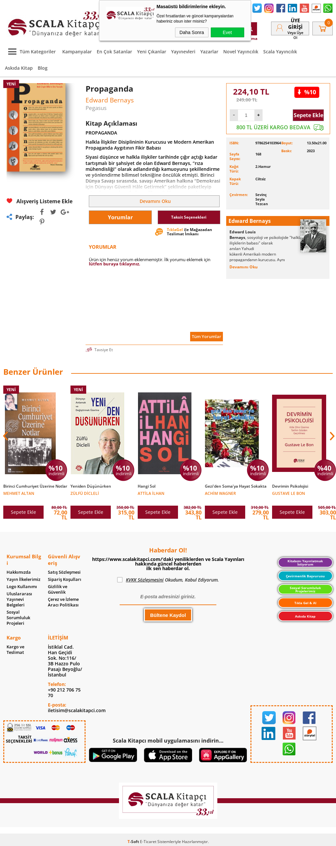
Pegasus (96, 108)
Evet (227, 32)
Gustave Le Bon (288, 493)
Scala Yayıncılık (280, 51)
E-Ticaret (148, 841)
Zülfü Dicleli (84, 493)
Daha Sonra (192, 32)
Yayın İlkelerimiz (23, 579)
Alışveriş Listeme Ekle (39, 201)
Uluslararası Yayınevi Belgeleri (19, 599)
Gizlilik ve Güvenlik (57, 589)
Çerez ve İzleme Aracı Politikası (63, 602)
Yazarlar (209, 51)
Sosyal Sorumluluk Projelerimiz (305, 589)
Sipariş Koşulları (64, 579)
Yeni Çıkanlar (151, 51)
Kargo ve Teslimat (15, 649)
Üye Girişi (295, 23)
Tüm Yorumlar (206, 336)
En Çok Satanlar (114, 51)
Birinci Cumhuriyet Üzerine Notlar (35, 486)
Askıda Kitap (19, 68)
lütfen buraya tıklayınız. (114, 264)
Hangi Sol (146, 486)
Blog (43, 68)
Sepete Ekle (308, 115)
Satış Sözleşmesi (64, 572)
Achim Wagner (220, 493)
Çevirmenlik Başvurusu (305, 576)
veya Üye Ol (295, 35)
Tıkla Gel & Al (305, 603)
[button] (331, 436)
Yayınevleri (183, 51)
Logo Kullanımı (22, 586)
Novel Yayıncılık (240, 51)
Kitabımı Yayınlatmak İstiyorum (305, 563)
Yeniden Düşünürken (90, 486)
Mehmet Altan (18, 493)
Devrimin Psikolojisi (290, 486)
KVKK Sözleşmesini (145, 580)
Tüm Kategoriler (30, 51)
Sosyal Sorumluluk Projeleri (18, 617)
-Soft (134, 841)
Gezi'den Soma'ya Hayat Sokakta (236, 486)
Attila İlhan (151, 493)
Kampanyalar (77, 51)
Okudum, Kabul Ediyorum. (168, 580)
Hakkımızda (19, 572)
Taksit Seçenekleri (189, 217)
